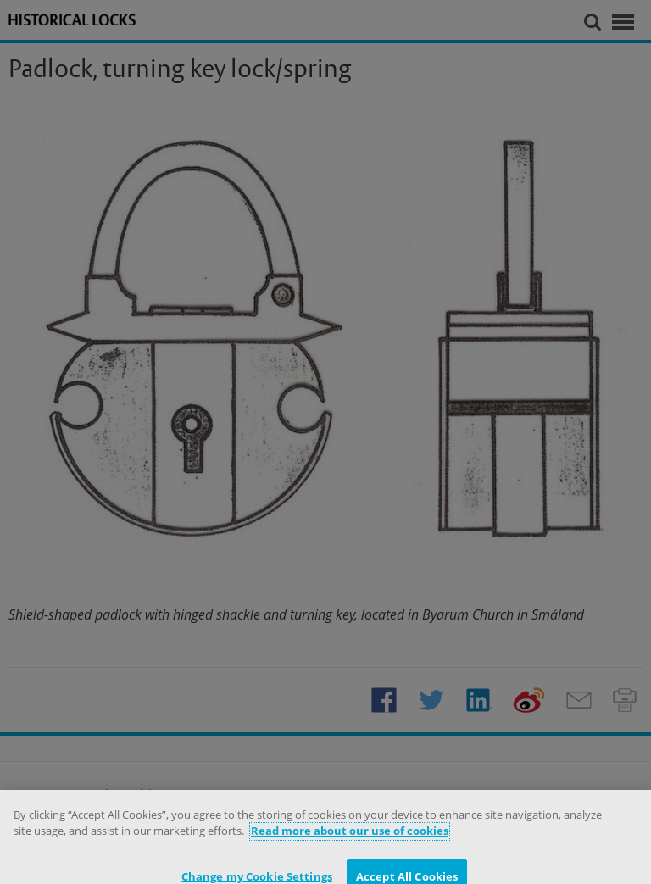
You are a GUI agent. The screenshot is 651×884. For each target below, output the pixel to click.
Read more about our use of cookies (349, 835)
